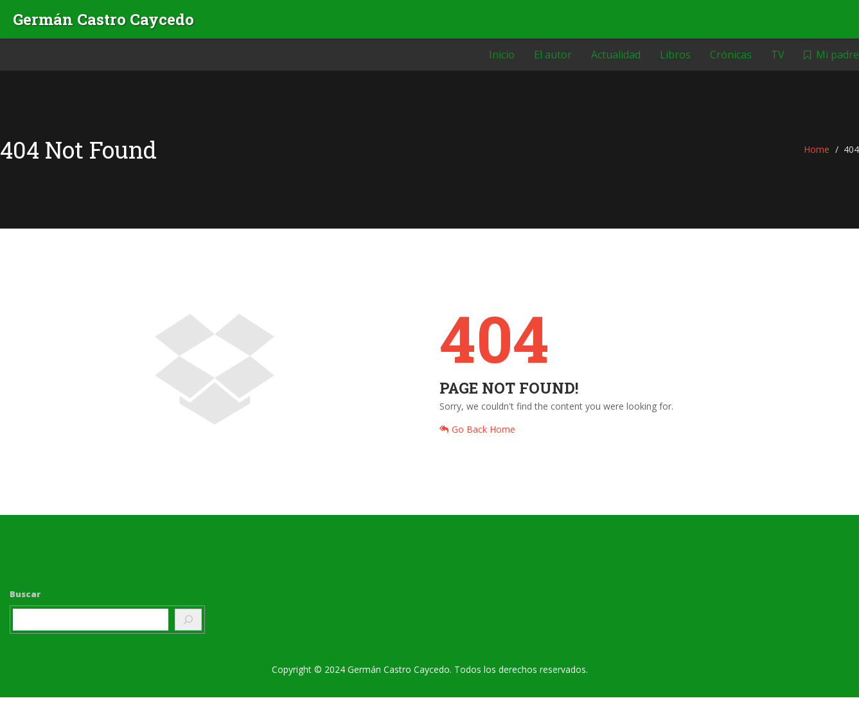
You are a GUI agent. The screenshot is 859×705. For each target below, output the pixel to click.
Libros (675, 61)
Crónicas (731, 61)
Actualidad (616, 61)
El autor (553, 61)
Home (816, 157)
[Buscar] (188, 627)
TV (777, 61)
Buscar (25, 601)
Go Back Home (477, 437)
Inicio (502, 61)
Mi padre (831, 61)
